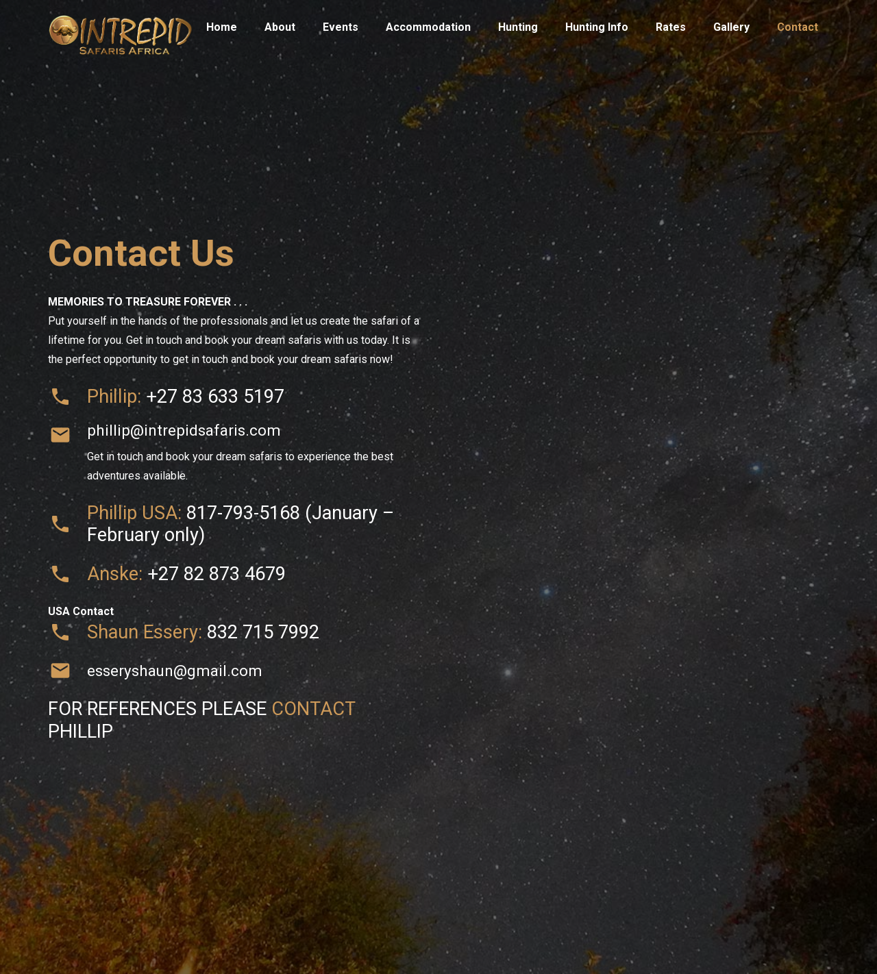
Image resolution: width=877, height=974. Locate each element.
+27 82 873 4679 (216, 574)
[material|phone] (67, 397)
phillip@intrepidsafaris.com (184, 430)
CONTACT (313, 709)
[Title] (120, 27)
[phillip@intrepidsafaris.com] (67, 435)
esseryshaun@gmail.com (174, 670)
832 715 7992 (263, 632)
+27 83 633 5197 (215, 397)
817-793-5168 (243, 513)
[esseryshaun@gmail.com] (67, 671)
